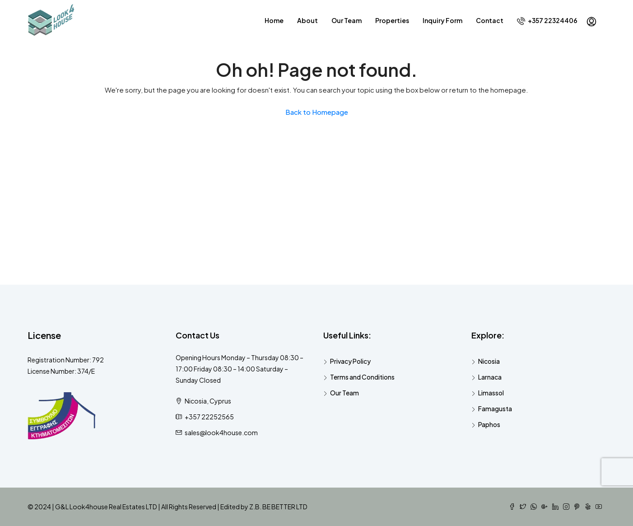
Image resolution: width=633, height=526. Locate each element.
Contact (489, 20)
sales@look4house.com (221, 432)
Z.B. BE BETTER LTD (278, 507)
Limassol (491, 393)
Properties (392, 20)
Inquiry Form (442, 20)
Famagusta (495, 408)
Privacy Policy (350, 361)
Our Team (346, 20)
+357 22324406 (547, 20)
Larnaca (490, 377)
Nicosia (489, 361)
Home (274, 20)
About (307, 20)
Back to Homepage (316, 112)
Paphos (489, 424)
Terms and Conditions (362, 377)
